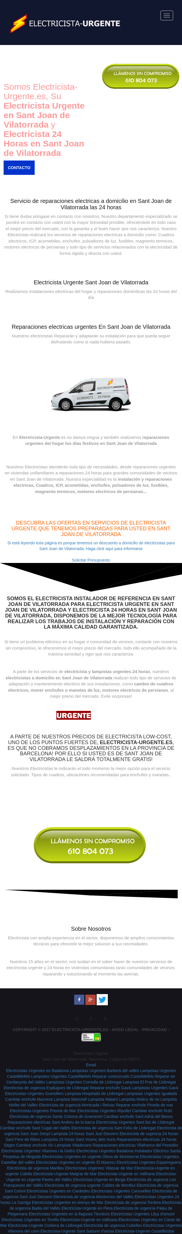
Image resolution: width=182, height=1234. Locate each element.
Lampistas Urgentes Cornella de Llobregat (84, 1082)
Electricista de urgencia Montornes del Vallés (93, 1196)
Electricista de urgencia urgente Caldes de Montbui (89, 1185)
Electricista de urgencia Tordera (133, 1202)
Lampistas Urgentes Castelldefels (61, 1076)
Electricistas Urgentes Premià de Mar (43, 1110)
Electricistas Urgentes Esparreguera (148, 1162)
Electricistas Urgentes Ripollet (104, 1110)
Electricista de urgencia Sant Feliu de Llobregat (113, 1128)
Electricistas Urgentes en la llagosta (61, 1214)
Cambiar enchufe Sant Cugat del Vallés (35, 1128)
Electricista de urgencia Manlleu (35, 1168)
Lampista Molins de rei (139, 1099)
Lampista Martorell (70, 1099)
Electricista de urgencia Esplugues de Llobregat (46, 1088)
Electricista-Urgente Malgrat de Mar (65, 1174)
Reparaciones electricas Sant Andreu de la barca (51, 1122)
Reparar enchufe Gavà (110, 1088)
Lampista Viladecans (73, 1145)
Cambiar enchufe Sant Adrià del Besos (138, 1116)
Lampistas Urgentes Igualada (151, 1093)
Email (91, 1065)
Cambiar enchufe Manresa (29, 1099)
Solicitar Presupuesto (91, 560)
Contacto (16, 167)
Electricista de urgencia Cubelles (112, 1225)
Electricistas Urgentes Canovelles (121, 1191)
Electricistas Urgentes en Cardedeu (58, 1191)
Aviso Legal (125, 1029)
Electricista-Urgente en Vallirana (126, 1174)
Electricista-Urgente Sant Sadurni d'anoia (77, 1231)
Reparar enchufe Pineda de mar (144, 1105)
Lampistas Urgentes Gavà (155, 1088)
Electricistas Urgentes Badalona (104, 1151)
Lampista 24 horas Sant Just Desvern (84, 1133)
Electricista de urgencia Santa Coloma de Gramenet (55, 1116)
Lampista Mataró (103, 1099)
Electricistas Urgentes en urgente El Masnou (75, 1162)
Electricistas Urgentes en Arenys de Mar (68, 1202)
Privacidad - (156, 1029)
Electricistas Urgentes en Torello (30, 1219)
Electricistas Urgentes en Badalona (37, 1070)
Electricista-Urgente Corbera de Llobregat (45, 1225)
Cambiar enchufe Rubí (152, 1110)
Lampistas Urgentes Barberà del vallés (104, 1070)
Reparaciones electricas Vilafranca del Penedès (135, 1145)
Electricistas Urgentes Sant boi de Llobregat (135, 1122)
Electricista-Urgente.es (80, 1029)
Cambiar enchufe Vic (34, 1145)
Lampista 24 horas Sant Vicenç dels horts (78, 1139)
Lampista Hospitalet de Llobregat (94, 1093)
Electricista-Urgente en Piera (87, 1208)
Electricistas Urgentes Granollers (34, 1093)
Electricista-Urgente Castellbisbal (144, 1231)
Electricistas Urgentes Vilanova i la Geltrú (38, 1151)
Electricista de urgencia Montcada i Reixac (77, 1105)
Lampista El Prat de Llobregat (149, 1082)
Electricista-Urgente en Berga (99, 1179)
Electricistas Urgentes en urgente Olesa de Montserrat (90, 1156)
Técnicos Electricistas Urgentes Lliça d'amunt (134, 1214)
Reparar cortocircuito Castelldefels (123, 1076)
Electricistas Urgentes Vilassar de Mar (99, 1168)
